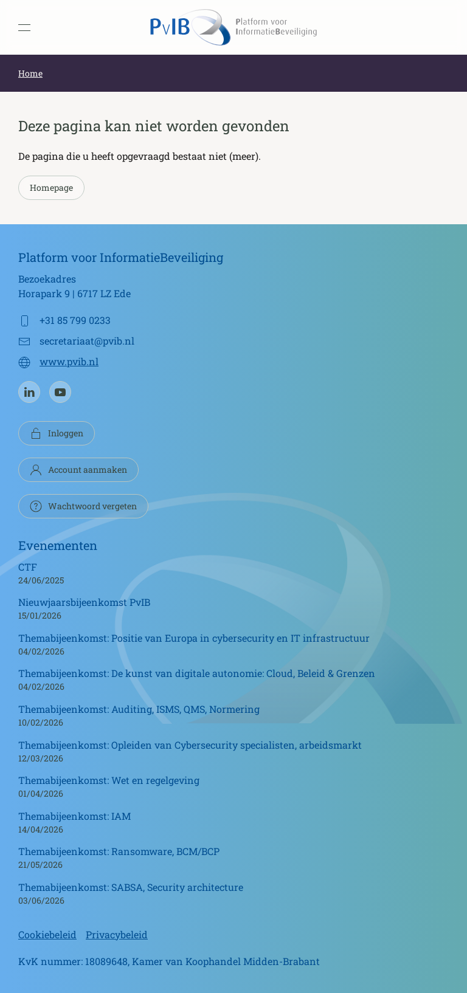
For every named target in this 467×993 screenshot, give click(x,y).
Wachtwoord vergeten (83, 506)
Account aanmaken (78, 470)
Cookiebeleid (47, 934)
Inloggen (56, 433)
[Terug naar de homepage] (233, 27)
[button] (24, 27)
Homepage (51, 187)
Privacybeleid (117, 934)
